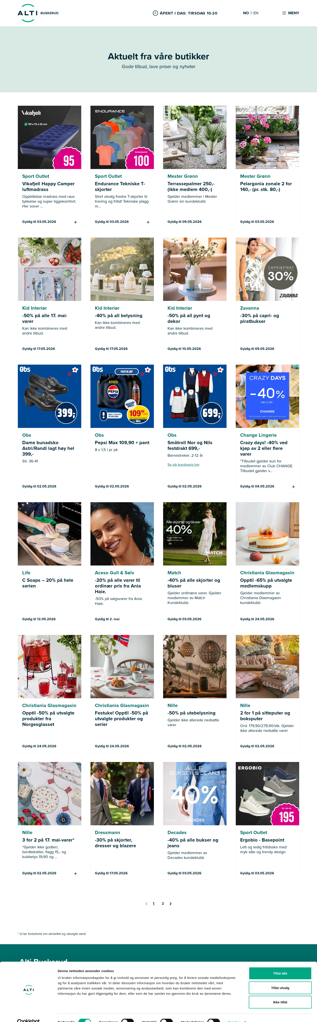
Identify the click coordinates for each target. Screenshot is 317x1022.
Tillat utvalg (280, 979)
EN (255, 13)
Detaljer (234, 1013)
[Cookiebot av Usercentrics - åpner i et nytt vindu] (28, 1013)
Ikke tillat (280, 993)
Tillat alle (280, 964)
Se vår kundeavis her (183, 464)
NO (246, 13)
